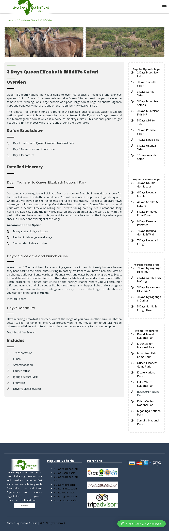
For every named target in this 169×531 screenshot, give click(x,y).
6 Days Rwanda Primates (146, 223)
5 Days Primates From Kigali (147, 213)
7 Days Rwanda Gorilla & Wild (146, 232)
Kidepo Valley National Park (145, 403)
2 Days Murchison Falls (66, 468)
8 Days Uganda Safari (65, 496)
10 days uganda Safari (65, 500)
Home (10, 20)
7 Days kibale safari (149, 139)
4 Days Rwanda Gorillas (146, 194)
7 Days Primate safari (65, 488)
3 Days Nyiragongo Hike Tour (149, 289)
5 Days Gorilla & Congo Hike (147, 308)
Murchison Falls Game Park (147, 355)
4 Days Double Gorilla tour (146, 184)
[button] (141, 523)
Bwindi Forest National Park (145, 336)
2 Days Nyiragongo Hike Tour (149, 270)
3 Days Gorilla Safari (64, 472)
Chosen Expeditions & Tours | (23, 523)
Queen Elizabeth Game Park (147, 364)
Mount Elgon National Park (145, 345)
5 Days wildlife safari (65, 484)
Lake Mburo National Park (145, 384)
